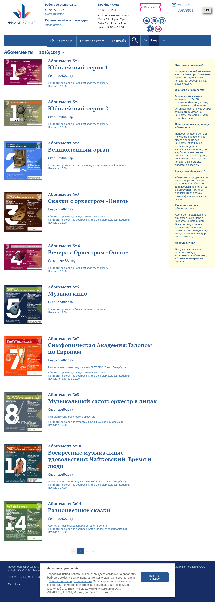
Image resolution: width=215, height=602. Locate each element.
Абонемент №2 (63, 143)
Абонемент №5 (63, 287)
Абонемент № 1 (64, 61)
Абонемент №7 (63, 338)
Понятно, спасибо (154, 577)
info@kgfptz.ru (53, 24)
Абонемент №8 (63, 394)
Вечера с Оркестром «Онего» (88, 252)
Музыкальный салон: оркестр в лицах (102, 401)
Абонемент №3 (63, 194)
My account (185, 4)
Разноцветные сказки (79, 510)
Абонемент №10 (64, 446)
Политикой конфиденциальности (70, 581)
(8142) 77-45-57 (54, 9)
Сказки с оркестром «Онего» (88, 201)
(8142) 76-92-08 (107, 9)
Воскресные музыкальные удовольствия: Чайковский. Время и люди (99, 459)
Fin (163, 40)
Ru (145, 40)
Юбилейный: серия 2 (78, 108)
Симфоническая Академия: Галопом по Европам (100, 349)
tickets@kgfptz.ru (55, 13)
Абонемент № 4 (64, 246)
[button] (206, 10)
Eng (154, 40)
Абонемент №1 (63, 102)
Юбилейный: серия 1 (78, 67)
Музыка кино (67, 293)
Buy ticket (150, 7)
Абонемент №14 (64, 503)
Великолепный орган (78, 149)
